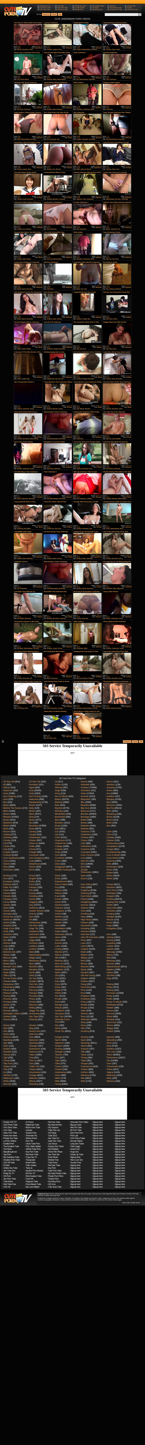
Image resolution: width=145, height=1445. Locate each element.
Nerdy (84, 969)
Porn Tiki (29, 1141)
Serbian (7, 1016)
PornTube (135, 1194)
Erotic (57, 878)
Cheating (7, 837)
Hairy (110, 348)
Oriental (7, 981)
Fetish (118, 49)
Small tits (59, 1031)
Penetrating (8, 987)
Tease (84, 1054)
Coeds (6, 846)
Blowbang (111, 814)
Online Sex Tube (132, 9)
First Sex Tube (54, 1122)
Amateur (49, 49)
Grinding (85, 914)
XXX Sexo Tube (45, 9)
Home (6, 922)
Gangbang (86, 902)
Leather (110, 946)
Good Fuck (75, 1149)
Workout (111, 1081)
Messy (110, 955)
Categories (46, 14)
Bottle (83, 820)
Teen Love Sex (76, 1160)
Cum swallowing (11, 858)
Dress (109, 870)
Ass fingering (9, 796)
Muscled (85, 966)
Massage (111, 952)
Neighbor (59, 969)
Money (84, 963)
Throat (6, 1060)
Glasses (85, 908)
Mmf (83, 961)
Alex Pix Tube (76, 1127)
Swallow (110, 1049)
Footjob (110, 896)
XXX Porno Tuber (77, 1138)
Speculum (34, 1040)
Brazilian (59, 823)
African (79, 738)
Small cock (34, 1031)
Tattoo (32, 1054)
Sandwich (59, 1010)
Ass (54, 169)
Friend (115, 319)
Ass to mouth (61, 796)
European (53, 139)
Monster (110, 963)
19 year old (34, 781)
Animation (85, 790)
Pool (83, 993)
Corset (32, 849)
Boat (31, 817)
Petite (109, 987)
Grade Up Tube (76, 1154)
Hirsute (110, 919)
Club (83, 843)
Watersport (8, 1078)
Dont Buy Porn (54, 1181)
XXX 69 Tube (131, 6)
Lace (83, 943)
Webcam (33, 1078)
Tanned (6, 1054)
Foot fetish (86, 896)
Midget (32, 958)
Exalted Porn (79, 9)
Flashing (85, 893)
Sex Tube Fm (53, 1138)
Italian (6, 937)
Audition (110, 796)
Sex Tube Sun (9, 1171)
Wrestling (32, 498)
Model (111, 468)
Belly (31, 808)
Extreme (7, 884)
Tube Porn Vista (54, 1171)
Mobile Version (135, 1203)
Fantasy (33, 887)
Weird (58, 1078)
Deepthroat (34, 864)
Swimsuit (33, 1052)
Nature (6, 969)
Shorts (6, 1025)
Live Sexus (52, 1143)
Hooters (84, 922)
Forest (32, 899)
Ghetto (110, 905)
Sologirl (58, 1037)
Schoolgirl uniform (12, 1013)
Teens (109, 1054)
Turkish (84, 1069)
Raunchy (33, 1005)
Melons (84, 955)
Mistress (59, 961)
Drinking (7, 875)
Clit (31, 678)
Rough (84, 1008)
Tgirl (5, 1057)
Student (7, 1049)
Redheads (30, 558)
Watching (111, 1075)
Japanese (79, 199)
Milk (108, 958)
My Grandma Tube (115, 8)
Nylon (121, 528)
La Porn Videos (80, 8)
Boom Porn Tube (33, 1127)
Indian (58, 931)
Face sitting (86, 884)
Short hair (111, 1022)
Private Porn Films (55, 1176)
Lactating (111, 943)
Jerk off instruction (90, 937)
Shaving (33, 1019)
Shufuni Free (31, 1133)
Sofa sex (33, 1034)
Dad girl (85, 861)
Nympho (85, 972)
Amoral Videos (76, 1141)
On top (32, 978)
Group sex (8, 916)
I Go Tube (61, 6)
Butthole (85, 828)
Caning (32, 831)
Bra (31, 823)
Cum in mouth (113, 855)
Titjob (83, 1060)
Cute (31, 861)
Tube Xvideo (31, 1165)
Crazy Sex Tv (31, 1157)
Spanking (7, 1040)
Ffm (31, 890)
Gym (31, 916)
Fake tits (7, 887)
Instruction (34, 934)
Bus (108, 825)
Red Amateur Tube (33, 1176)
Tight (57, 1060)
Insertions (8, 934)
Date (59, 14)
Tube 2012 (52, 1135)
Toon (109, 1063)
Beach (55, 109)
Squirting (33, 1043)
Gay (18, 79)
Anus (5, 793)
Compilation (112, 846)
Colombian (86, 846)
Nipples (110, 969)
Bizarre (6, 814)
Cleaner (110, 840)
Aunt (5, 799)
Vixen (57, 1075)
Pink (107, 79)
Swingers (59, 1052)
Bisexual (85, 811)
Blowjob (84, 378)
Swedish (7, 1052)
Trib (5, 1069)
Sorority (84, 1037)
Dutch (58, 875)
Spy (5, 1043)
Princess (7, 999)
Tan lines (111, 1052)
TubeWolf (39, 227)
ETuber (129, 8)
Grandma (111, 911)
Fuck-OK (29, 1179)
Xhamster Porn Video (79, 1122)
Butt (57, 828)
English (32, 878)
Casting (7, 834)
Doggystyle (60, 867)
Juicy (57, 940)
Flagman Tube (32, 1181)
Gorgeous (59, 911)
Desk (57, 864)
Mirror (6, 961)
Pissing (110, 990)
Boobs (84, 588)
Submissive (34, 1049)
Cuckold (7, 855)
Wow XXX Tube (62, 8)
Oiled (31, 975)
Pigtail (58, 990)
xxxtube (29, 1130)
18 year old (8, 781)
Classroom (60, 840)
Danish (6, 864)
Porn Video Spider (33, 1146)
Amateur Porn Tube (116, 9)
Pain (57, 981)
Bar (5, 802)
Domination (112, 867)
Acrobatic (33, 784)
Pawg (83, 984)
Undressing (60, 1072)
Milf (56, 958)
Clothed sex (50, 528)
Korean (60, 648)
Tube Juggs (75, 1146)
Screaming (34, 1013)
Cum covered (87, 855)
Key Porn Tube (32, 1152)
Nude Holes (31, 1162)
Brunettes (25, 49)
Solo (31, 1037)
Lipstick (110, 949)
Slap (31, 1028)
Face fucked (61, 884)
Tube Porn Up (54, 1130)
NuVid (70, 137)
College (58, 846)
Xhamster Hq (31, 1135)
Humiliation (60, 928)
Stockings (92, 139)
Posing (59, 558)
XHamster (69, 48)
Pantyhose (8, 984)
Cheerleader (35, 837)
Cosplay (60, 708)
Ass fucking (35, 796)
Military (84, 958)
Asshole (84, 796)
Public (24, 348)
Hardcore (7, 919)
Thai (31, 1057)
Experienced (61, 881)
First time (111, 890)
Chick (31, 49)
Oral (84, 348)
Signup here (75, 1157)
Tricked (58, 1069)
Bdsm (6, 805)
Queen (6, 1005)
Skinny (110, 1025)
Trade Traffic (126, 1203)
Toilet (57, 1063)
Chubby (110, 837)
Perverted (85, 987)
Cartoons (85, 831)
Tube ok (29, 1168)
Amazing (49, 199)
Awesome (34, 799)
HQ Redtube (53, 1149)
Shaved (7, 1019)
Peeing (110, 984)
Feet (83, 887)
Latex (57, 946)
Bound (110, 820)
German (85, 905)
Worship (7, 1084)
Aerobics (111, 784)
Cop (5, 849)
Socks (6, 1034)
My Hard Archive (55, 1125)
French (58, 899)
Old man (111, 975)
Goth (83, 911)
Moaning (111, 961)
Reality (29, 348)
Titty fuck (7, 1063)
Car (56, 831)
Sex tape (33, 1016)
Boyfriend (7, 823)
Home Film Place (55, 1152)
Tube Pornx (53, 1162)
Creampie (85, 852)
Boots (6, 820)
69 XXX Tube (75, 1130)
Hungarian (111, 928)
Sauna (110, 1010)
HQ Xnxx (52, 1184)
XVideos (128, 317)
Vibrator (7, 1075)
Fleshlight (111, 893)
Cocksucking (113, 843)
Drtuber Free (53, 1160)
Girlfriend (50, 348)
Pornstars (33, 139)
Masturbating (86, 49)
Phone (6, 990)
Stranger (33, 1046)
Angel (57, 790)
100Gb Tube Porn (33, 1149)
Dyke (83, 875)
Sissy (83, 1025)
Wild (83, 1081)
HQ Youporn (53, 1127)
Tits (108, 1060)
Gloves (6, 911)
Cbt (56, 834)
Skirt (84, 199)
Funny (6, 902)
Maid (31, 952)
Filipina (58, 890)
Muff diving (60, 966)
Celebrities (114, 229)
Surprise (85, 1049)
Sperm (58, 1040)
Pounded (33, 996)
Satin (83, 1010)
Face (31, 884)
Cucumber (34, 855)
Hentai (58, 919)
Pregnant (85, 996)
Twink (109, 1069)
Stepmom (59, 1043)
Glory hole (112, 908)
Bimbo (32, 811)
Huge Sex (74, 1152)
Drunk (32, 875)
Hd (119, 229)
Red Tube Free (9, 1184)
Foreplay (7, 899)
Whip (109, 1078)
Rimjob (58, 1008)
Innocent (85, 931)
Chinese (59, 319)
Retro (19, 498)
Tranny (58, 1066)
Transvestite (112, 1066)
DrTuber (128, 48)
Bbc (83, 802)
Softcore (7, 1037)
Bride (109, 823)
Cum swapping (36, 858)
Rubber (110, 1008)
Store (109, 1043)
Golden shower (36, 911)
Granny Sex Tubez (56, 1146)
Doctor (32, 867)
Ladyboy (56, 348)
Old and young (88, 975)
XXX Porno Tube (45, 8)
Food (57, 896)
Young (32, 408)
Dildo (114, 588)
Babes (55, 79)
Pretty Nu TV (8, 1173)
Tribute (32, 1069)
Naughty (33, 969)
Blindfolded (60, 814)
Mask (83, 952)
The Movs (95, 8)
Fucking (110, 899)
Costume (85, 849)
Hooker (58, 922)
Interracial (59, 934)
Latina (84, 946)
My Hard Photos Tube (57, 1173)
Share (109, 1016)
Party (57, 984)
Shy (57, 1025)
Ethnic (110, 878)
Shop (83, 1022)
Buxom (6, 831)
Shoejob (110, 1019)
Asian (114, 49)
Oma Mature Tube (33, 1184)
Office (6, 975)
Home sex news (63, 9)
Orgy (109, 978)
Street (84, 1046)
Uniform (84, 1072)
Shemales (94, 49)
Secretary (59, 1013)
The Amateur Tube (98, 6)
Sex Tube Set (53, 1154)
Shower (32, 1025)
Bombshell (60, 817)
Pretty (109, 996)
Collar (32, 846)
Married (58, 952)
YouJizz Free (75, 1162)
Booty (32, 820)
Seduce (84, 1013)
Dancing (110, 861)
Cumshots (62, 199)
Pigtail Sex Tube (32, 1125)
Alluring (58, 787)
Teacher (59, 1054)
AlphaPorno (38, 48)
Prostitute (85, 999)
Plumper (33, 993)
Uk (4, 1072)
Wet (83, 1078)
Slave (57, 1028)
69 (4, 784)
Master (6, 955)
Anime (110, 790)
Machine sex (9, 952)
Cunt (117, 169)
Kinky (83, 940)
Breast (84, 823)
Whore (32, 1081)
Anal (78, 408)
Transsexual (86, 1066)
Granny (19, 169)
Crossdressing (113, 852)
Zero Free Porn (76, 1133)
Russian (7, 1010)
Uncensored (35, 1072)
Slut (5, 1031)
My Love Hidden (32, 1187)
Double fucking (62, 870)
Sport (83, 1040)
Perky (57, 987)
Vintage (32, 1075)
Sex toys (60, 378)
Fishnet (6, 893)
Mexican (7, 958)
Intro (109, 934)
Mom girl (59, 963)
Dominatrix (8, 870)
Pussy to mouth (114, 1002)
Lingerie (55, 49)
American (7, 790)
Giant (5, 908)
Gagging (33, 902)
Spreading (111, 1040)
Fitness (58, 893)
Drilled (110, 872)
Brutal (58, 825)
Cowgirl (32, 852)
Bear (57, 805)
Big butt (83, 169)
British (6, 825)
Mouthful (33, 966)
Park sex (33, 984)
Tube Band (8, 1181)
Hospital (7, 925)
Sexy (60, 49)
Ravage (58, 1005)
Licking (58, 949)
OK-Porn (7, 1176)
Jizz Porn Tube (9, 1179)
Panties (19, 408)
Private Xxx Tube (80, 6)
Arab (31, 793)
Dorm (31, 870)
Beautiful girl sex (97, 9)
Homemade (34, 922)
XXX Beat (52, 1133)
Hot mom (33, 925)
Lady (5, 946)
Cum (48, 259)
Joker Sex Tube (54, 1141)
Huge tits (33, 928)
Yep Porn (113, 6)
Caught (84, 319)
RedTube (39, 377)
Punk (57, 1002)
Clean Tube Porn (33, 1143)
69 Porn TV (30, 1173)
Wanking (85, 1075)
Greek (58, 914)
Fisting (32, 893)
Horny (22, 79)
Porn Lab (74, 1135)
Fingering (85, 890)
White (92, 109)
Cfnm (109, 834)
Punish (32, 1002)
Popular (54, 14)
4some (110, 781)
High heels (120, 588)
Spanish (110, 1037)
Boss (57, 820)
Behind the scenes (12, 808)
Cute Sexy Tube (54, 1187)
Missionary (34, 961)
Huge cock (8, 928)
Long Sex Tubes (77, 1143)
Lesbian (33, 949)
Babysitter (85, 799)
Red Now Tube (32, 1154)
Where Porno (31, 1138)
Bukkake (85, 825)
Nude (5, 972)
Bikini (5, 811)
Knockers (33, 943)
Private (58, 999)
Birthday (59, 811)
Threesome (112, 1057)
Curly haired (112, 858)
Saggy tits (34, 1010)
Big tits (19, 49)
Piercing (33, 990)
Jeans (58, 937)
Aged (31, 787)
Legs (5, 949)
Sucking (59, 1049)
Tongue (84, 1063)
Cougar (110, 849)
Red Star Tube (54, 1165)
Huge (109, 925)
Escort (84, 878)
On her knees (10, 978)
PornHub (129, 1194)
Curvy (6, 861)
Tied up (33, 1060)
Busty (24, 289)
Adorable (85, 784)
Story (5, 1046)
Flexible (7, 896)
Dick (48, 139)
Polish (58, 993)
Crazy (58, 852)
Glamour (59, 908)
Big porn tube (75, 1125)
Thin (57, 1057)
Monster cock (10, 966)
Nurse (32, 972)
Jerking (111, 289)
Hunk (117, 259)
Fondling (33, 896)
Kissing (110, 940)
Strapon (58, 1046)
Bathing (58, 802)
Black (19, 139)
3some (84, 781)
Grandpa (7, 914)
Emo (111, 319)
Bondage (85, 817)
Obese (110, 972)
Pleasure (7, 993)
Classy (61, 408)
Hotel (57, 925)
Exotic (108, 528)
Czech (58, 861)
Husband (33, 931)
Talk (83, 1052)
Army (57, 793)
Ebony (110, 875)
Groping (110, 914)
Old (56, 975)
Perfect (32, 987)
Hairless (59, 916)
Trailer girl (34, 1066)
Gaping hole (50, 378)
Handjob (117, 438)
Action (58, 784)
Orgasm (84, 978)
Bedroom (111, 805)
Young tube (30, 1160)
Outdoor (33, 981)
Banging (110, 799)
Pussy (84, 1002)
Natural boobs (113, 966)
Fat (56, 887)
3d (56, 781)
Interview (85, 934)
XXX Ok (6, 1187)
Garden (6, 905)
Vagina (110, 1072)
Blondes (59, 109)
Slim (83, 1028)
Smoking (85, 1031)
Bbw (24, 259)
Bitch (109, 811)
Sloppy (110, 1028)
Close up (33, 843)
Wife (57, 1081)
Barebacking (35, 802)
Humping (85, 928)
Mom (29, 169)
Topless (7, 1066)
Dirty (28, 378)
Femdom (111, 887)
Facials (110, 884)
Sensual (110, 1013)
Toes (31, 1063)
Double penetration (86, 871)
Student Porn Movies (34, 1171)
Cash (109, 831)
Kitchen (6, 943)
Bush (5, 828)
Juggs (32, 940)
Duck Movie (53, 1157)
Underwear (91, 79)
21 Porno (29, 1122)
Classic (32, 840)
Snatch (110, 1031)
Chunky (7, 840)
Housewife (86, 925)
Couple (23, 378)
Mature (27, 79)
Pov (57, 996)
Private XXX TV (45, 6)
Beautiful (90, 558)
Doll (83, 867)
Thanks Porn (53, 1179)
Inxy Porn (52, 1168)
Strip (109, 1046)
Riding (32, 1008)
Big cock (109, 259)
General (59, 905)
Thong (84, 1057)
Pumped (7, 1002)
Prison (32, 999)
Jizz (5, 940)
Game (58, 902)
